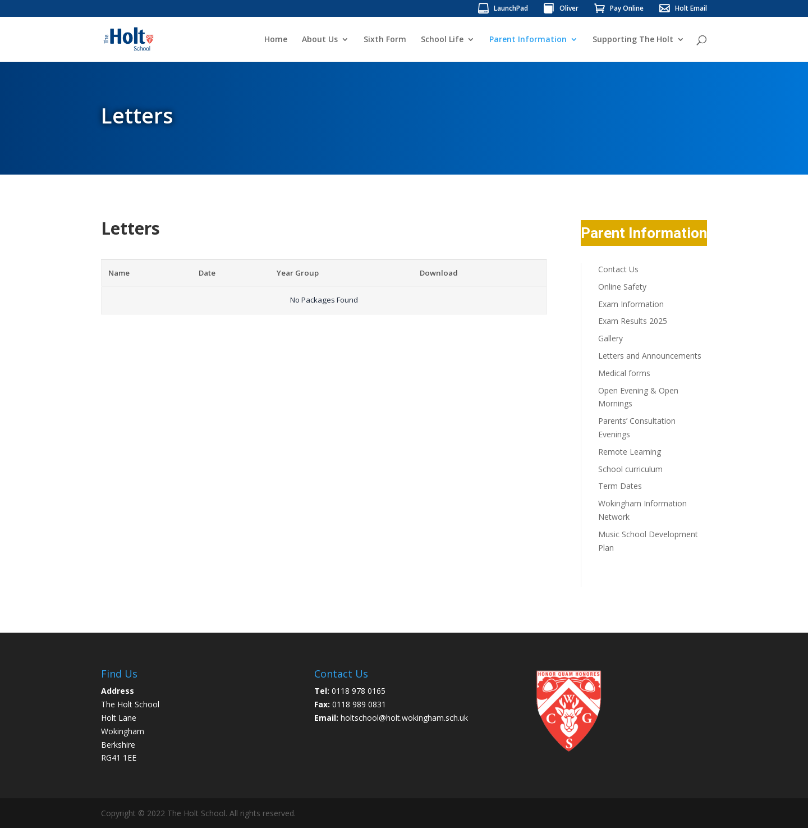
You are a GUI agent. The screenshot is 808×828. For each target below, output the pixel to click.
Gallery (610, 338)
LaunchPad (511, 9)
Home (275, 39)
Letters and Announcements (649, 355)
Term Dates (620, 486)
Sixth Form (385, 39)
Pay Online (627, 9)
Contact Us (618, 269)
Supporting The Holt (633, 39)
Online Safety (622, 286)
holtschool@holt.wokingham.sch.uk (404, 717)
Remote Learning (629, 451)
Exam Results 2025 (632, 320)
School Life (442, 39)
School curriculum (630, 469)
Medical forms (624, 373)
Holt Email (691, 9)
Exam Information (631, 304)
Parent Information (528, 39)
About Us (320, 39)
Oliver (569, 9)
